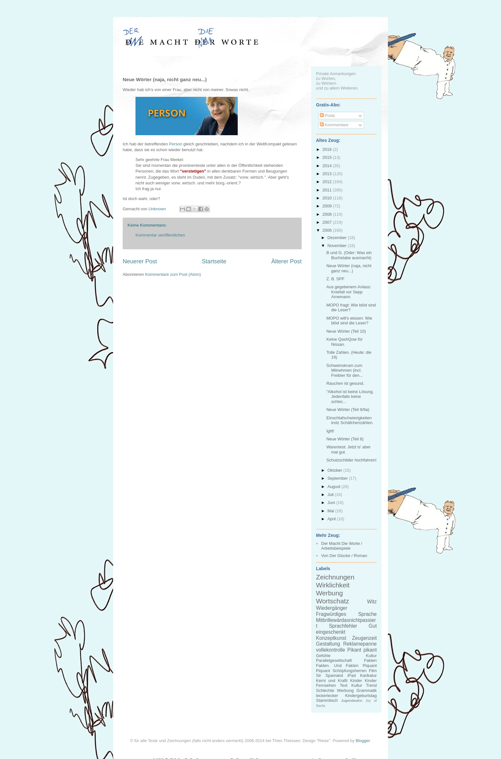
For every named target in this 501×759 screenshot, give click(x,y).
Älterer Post (286, 261)
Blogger (363, 740)
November (338, 245)
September (338, 478)
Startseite (214, 261)
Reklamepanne (360, 644)
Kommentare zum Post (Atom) (173, 274)
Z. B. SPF (335, 278)
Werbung (329, 593)
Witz (372, 601)
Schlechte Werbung (335, 690)
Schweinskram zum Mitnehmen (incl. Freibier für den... (344, 370)
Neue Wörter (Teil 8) (344, 439)
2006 (327, 230)
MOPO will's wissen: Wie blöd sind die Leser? (349, 321)
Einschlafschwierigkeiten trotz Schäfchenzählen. (349, 420)
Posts (327, 115)
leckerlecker (327, 695)
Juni (332, 502)
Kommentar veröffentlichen (160, 235)
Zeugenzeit (364, 638)
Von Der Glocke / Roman (344, 555)
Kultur (371, 655)
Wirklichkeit (333, 585)
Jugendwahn (351, 700)
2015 (327, 157)
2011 (327, 190)
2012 (327, 181)
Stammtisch (327, 700)
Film (373, 670)
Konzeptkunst (331, 638)
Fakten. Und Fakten (337, 665)
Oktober (335, 470)
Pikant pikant (362, 650)
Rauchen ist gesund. (345, 383)
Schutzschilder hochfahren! (351, 460)
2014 (327, 165)
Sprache (367, 614)
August (335, 486)
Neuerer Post (140, 261)
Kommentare (334, 124)
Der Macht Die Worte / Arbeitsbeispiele (341, 546)
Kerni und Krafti (332, 680)
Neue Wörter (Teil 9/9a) (347, 409)
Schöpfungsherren (349, 670)
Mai (331, 510)
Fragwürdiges (331, 614)
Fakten (370, 660)
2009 (327, 206)
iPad (351, 675)
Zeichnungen (335, 577)
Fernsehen (326, 685)
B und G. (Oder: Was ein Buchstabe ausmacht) (349, 255)
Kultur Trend (364, 685)
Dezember (338, 237)
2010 (327, 198)
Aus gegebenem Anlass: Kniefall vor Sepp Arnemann (348, 291)
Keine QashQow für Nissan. (344, 342)
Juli (331, 494)
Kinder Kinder (363, 680)
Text (343, 685)
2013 (327, 173)
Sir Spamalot (329, 675)
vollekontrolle (330, 650)
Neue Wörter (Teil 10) (346, 331)
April (332, 518)
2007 (327, 222)
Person (175, 144)
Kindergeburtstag (361, 695)
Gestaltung (328, 644)
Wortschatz (332, 601)
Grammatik (366, 690)
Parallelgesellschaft (334, 660)
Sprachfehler (343, 626)
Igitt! (330, 431)
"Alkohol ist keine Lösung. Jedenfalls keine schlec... (350, 396)
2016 (327, 149)
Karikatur (368, 675)
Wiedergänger (331, 608)
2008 (327, 214)
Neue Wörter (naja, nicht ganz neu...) (348, 268)
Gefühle (323, 655)
